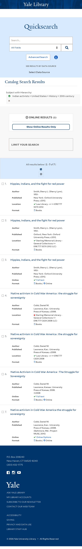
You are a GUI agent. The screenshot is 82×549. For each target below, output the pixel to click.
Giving (10, 520)
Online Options (43, 437)
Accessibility (14, 515)
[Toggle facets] (67, 144)
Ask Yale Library (16, 492)
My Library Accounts (19, 497)
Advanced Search (38, 57)
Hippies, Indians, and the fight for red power (37, 183)
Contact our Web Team (20, 506)
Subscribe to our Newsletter (24, 502)
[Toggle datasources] (52, 72)
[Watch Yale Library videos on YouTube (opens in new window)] (19, 472)
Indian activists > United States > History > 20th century (40, 96)
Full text (40, 280)
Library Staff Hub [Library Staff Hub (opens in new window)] (17, 529)
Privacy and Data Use (19, 524)
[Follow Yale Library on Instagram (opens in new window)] (13, 472)
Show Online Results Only (41, 126)
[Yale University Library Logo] (41, 4)
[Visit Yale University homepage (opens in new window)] (13, 484)
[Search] (41, 40)
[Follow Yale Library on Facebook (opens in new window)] (8, 472)
